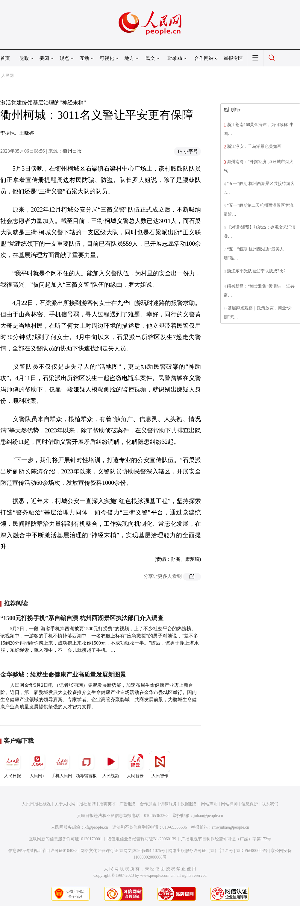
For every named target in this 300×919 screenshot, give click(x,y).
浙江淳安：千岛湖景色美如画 (254, 146)
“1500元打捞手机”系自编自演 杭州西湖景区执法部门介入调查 (81, 618)
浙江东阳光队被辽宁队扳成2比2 (256, 271)
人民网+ (37, 764)
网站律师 (229, 804)
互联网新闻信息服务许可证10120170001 (65, 839)
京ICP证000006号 (252, 850)
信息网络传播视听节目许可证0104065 (43, 850)
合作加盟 (148, 804)
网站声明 (209, 804)
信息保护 (249, 804)
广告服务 (127, 804)
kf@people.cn (96, 827)
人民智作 (159, 764)
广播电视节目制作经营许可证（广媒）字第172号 (226, 839)
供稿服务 (168, 804)
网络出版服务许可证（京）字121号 (200, 850)
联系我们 (270, 804)
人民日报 (12, 764)
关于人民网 (64, 804)
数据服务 (189, 804)
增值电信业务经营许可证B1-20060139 (141, 839)
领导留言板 (86, 764)
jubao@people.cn (208, 815)
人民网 (7, 75)
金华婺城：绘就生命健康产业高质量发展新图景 (63, 674)
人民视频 (110, 764)
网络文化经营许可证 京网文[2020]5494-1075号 (123, 850)
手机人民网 (61, 764)
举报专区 (233, 58)
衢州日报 (72, 151)
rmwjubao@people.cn (230, 827)
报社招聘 (87, 804)
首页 (5, 58)
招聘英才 (107, 804)
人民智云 (135, 764)
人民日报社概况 (36, 804)
